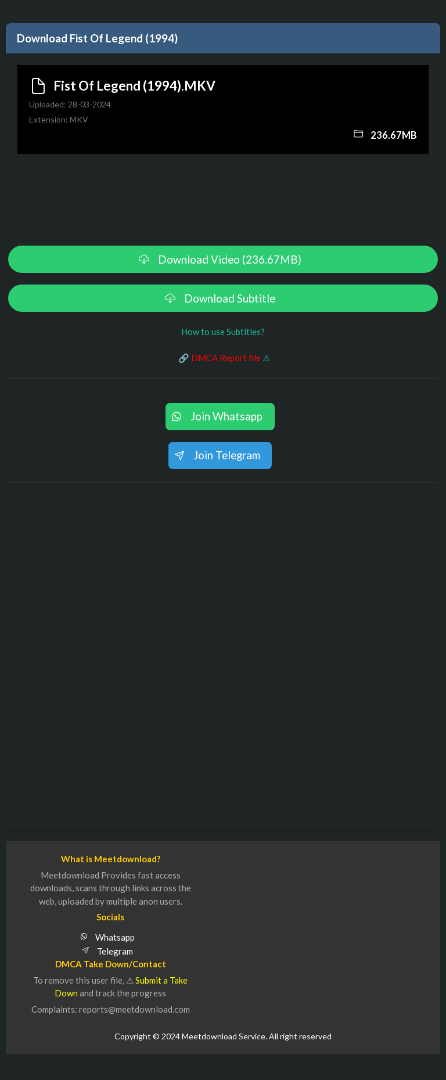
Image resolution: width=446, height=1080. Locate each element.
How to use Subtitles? (223, 331)
